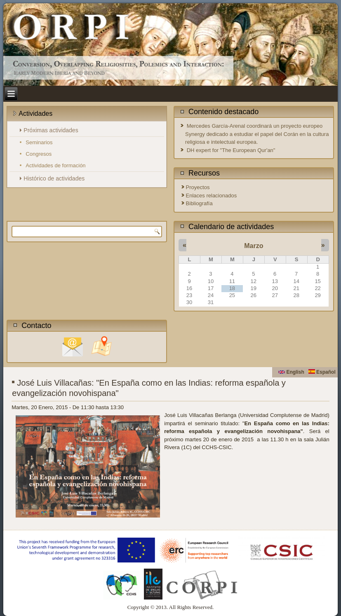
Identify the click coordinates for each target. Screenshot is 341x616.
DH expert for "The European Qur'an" (231, 150)
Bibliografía (199, 203)
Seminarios (39, 142)
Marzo (253, 245)
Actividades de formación (55, 165)
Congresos (39, 154)
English (291, 372)
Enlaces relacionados (211, 195)
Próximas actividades (51, 130)
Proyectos (198, 187)
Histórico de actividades (54, 178)
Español (322, 372)
